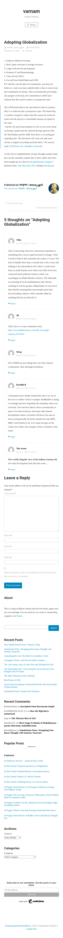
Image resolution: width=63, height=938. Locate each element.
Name (8, 535)
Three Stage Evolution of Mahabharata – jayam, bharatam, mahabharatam (31, 724)
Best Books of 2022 (12, 680)
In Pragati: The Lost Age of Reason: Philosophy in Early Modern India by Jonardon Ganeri (31, 796)
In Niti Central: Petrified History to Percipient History (27, 771)
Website (8, 557)
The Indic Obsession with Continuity (19, 676)
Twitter (19, 616)
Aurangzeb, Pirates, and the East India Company (24, 660)
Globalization (34, 47)
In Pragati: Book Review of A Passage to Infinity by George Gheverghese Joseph (29, 788)
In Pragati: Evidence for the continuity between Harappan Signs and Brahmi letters (31, 803)
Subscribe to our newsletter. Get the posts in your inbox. (31, 884)
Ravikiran (48, 165)
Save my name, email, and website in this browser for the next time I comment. (30, 574)
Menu (33, 25)
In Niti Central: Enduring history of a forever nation (26, 782)
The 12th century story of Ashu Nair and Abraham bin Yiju (29, 664)
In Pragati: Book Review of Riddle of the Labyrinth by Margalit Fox (31, 816)
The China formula (14, 204)
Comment (10, 493)
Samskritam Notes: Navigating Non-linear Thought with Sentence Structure (29, 731)
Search (53, 628)
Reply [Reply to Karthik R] (13, 437)
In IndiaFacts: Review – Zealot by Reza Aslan (23, 761)
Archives (8, 834)
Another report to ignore (46, 208)
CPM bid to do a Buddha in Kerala (25, 146)
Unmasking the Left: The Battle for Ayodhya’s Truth (26, 656)
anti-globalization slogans (40, 162)
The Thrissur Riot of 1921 (23, 718)
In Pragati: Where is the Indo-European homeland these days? (30, 810)
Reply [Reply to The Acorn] (13, 470)
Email (7, 546)
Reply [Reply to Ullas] (13, 304)
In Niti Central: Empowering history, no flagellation (26, 766)
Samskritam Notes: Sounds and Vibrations (22, 691)
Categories (8, 853)
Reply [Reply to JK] (13, 340)
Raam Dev (32, 929)
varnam (31, 11)
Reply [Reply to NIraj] (13, 373)
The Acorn (21, 448)
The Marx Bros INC (27, 165)
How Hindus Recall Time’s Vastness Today (22, 645)
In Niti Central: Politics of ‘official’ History (22, 777)
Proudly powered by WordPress (17, 926)
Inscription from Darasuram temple (37, 706)
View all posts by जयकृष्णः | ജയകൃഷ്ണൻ (20, 188)
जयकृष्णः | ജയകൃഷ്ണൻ (15, 47)
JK (17, 315)
